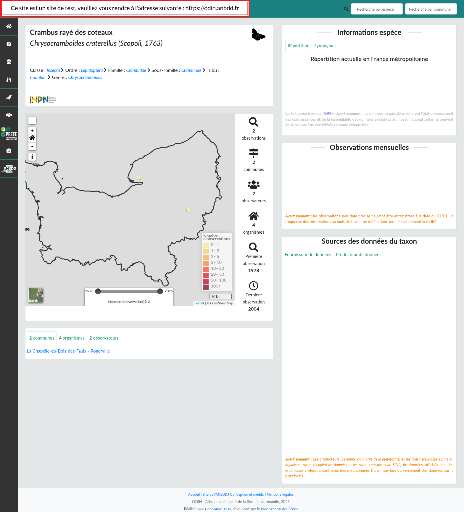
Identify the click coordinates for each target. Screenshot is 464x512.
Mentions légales (282, 494)
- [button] (32, 146)
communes (42, 337)
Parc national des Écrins (280, 508)
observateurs (108, 337)
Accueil (191, 494)
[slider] (98, 291)
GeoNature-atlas (216, 508)
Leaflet (199, 303)
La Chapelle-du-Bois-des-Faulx (58, 351)
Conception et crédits (247, 494)
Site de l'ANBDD (213, 494)
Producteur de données (363, 255)
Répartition (299, 46)
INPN (328, 114)
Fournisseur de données (309, 255)
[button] (32, 138)
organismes (74, 337)
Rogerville (104, 351)
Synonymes (327, 46)
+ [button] (32, 130)
